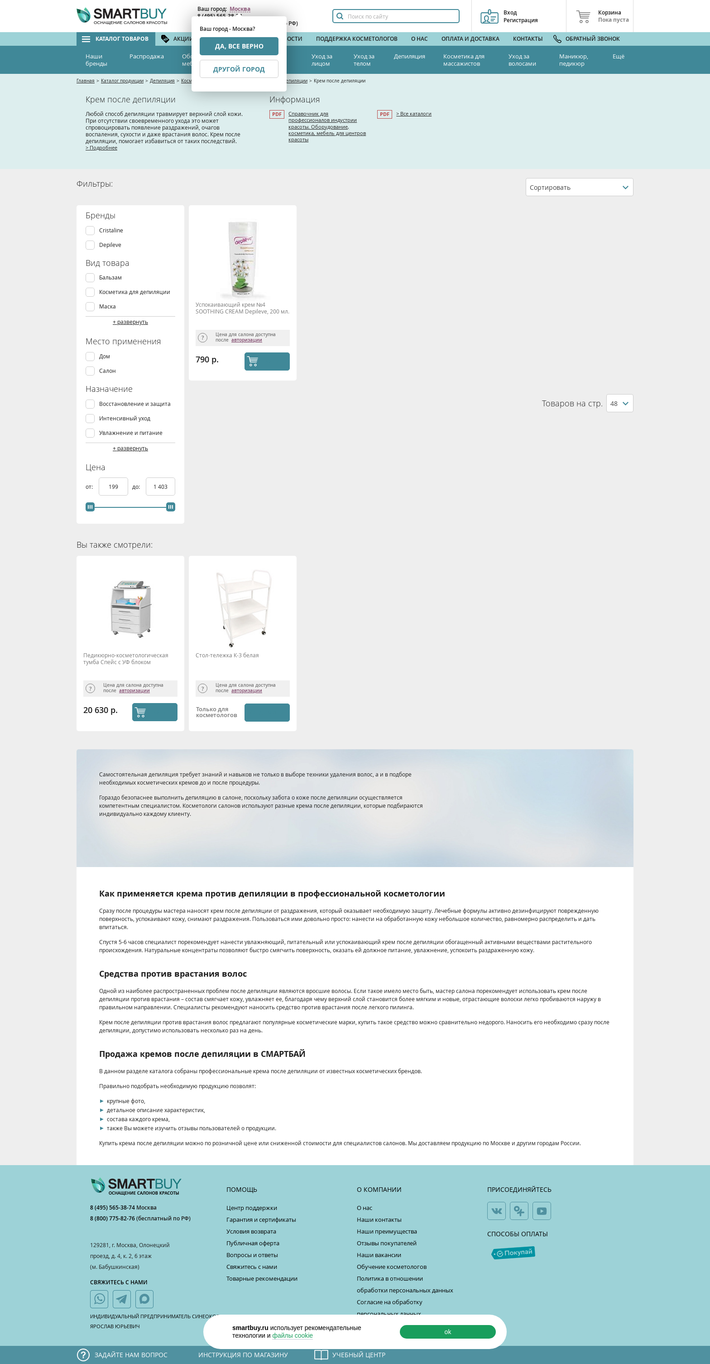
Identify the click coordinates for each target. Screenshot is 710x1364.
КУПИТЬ (276, 361)
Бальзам (110, 277)
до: (136, 486)
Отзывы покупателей (387, 1243)
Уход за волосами (522, 59)
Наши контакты (379, 1219)
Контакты (528, 39)
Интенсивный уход (124, 418)
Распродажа (147, 56)
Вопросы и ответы (252, 1255)
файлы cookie (292, 1335)
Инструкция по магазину (243, 1354)
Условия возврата (251, 1231)
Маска (107, 306)
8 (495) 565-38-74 (113, 1207)
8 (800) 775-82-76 (113, 1218)
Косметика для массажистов (464, 59)
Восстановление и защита (135, 403)
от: (90, 486)
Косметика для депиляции (134, 292)
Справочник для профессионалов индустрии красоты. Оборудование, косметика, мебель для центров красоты (327, 126)
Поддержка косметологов (357, 39)
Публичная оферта (252, 1243)
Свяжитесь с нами (251, 1267)
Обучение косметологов (392, 1267)
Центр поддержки (251, 1208)
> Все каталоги (414, 113)
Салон (107, 370)
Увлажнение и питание (131, 432)
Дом (104, 356)
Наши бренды (96, 59)
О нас (419, 39)
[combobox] (579, 187)
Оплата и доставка (470, 39)
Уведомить (266, 712)
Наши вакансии (379, 1255)
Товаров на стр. (572, 403)
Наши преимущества (387, 1231)
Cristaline (111, 230)
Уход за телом (364, 59)
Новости (288, 39)
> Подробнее (101, 147)
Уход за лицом (322, 59)
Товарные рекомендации (261, 1278)
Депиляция (409, 56)
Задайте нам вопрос (131, 1354)
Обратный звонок (593, 39)
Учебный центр (358, 1354)
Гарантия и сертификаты (261, 1219)
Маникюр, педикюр (573, 59)
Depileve (110, 244)
